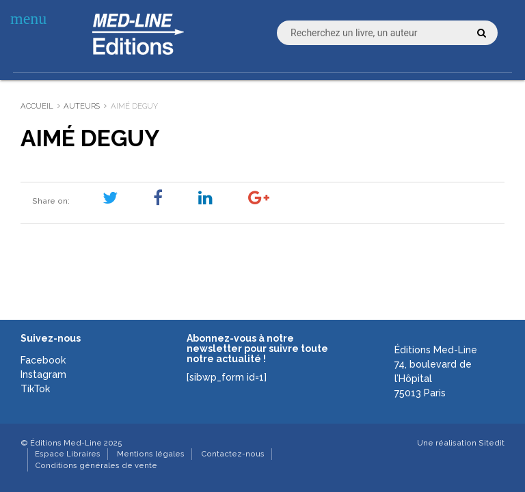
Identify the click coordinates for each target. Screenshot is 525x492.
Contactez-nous (233, 454)
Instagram (43, 374)
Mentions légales (151, 454)
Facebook (43, 360)
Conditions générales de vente (96, 465)
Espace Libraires (67, 454)
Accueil (37, 106)
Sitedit (491, 443)
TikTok (35, 388)
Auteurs (82, 106)
